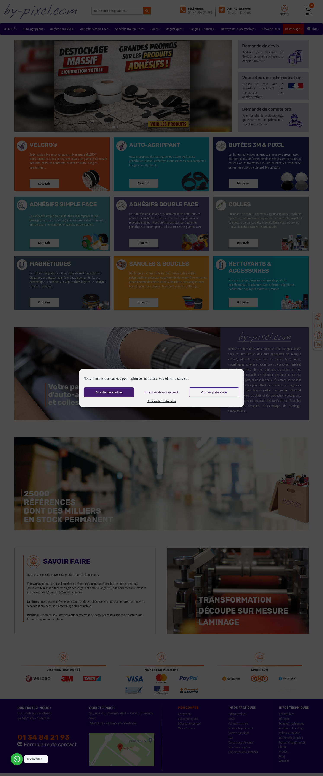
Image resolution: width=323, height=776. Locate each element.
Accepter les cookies (109, 392)
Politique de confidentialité (161, 401)
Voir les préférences (214, 392)
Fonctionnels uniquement (161, 392)
